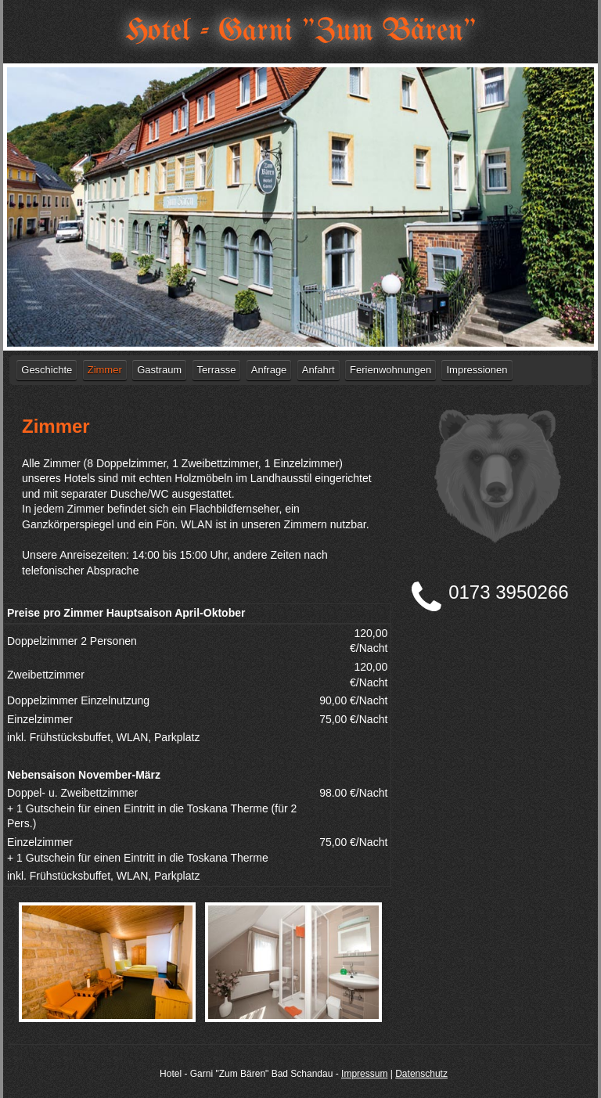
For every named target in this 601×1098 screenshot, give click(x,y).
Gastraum (159, 370)
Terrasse (216, 370)
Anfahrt (318, 370)
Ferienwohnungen (390, 370)
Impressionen (476, 370)
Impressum (364, 1073)
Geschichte (46, 370)
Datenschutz (421, 1073)
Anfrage (269, 370)
